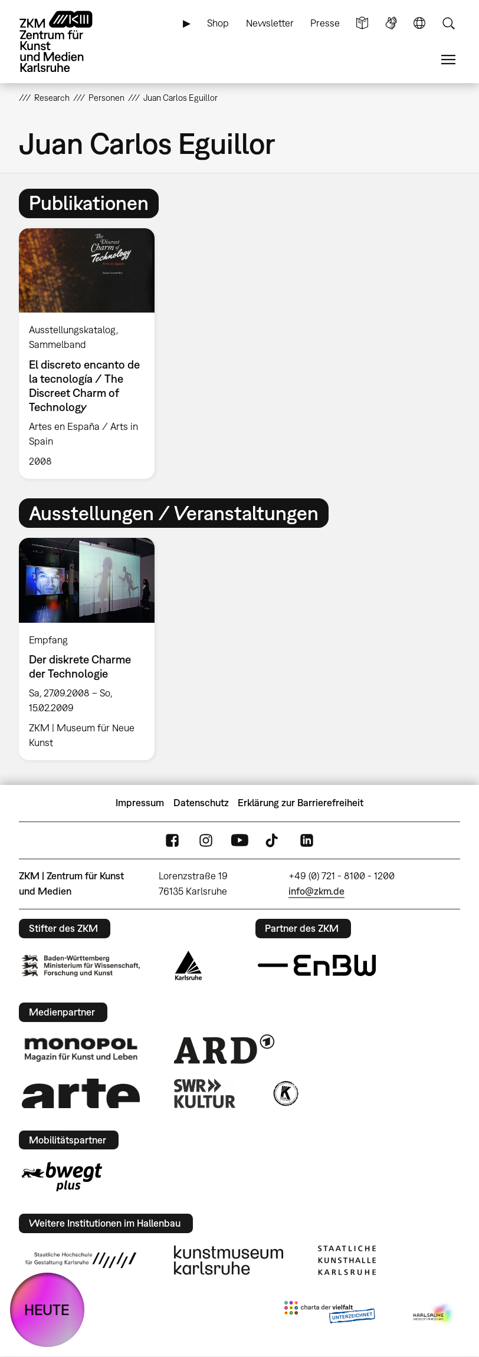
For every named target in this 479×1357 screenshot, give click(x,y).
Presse (325, 23)
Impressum (140, 803)
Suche (448, 23)
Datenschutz (201, 803)
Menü (448, 60)
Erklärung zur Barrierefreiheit (300, 803)
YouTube (239, 840)
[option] (92, 353)
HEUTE (47, 1309)
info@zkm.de (316, 891)
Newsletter (270, 23)
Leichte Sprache (362, 23)
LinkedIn (307, 840)
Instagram (206, 840)
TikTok (273, 840)
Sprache (419, 23)
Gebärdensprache (391, 23)
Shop (218, 23)
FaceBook (172, 840)
